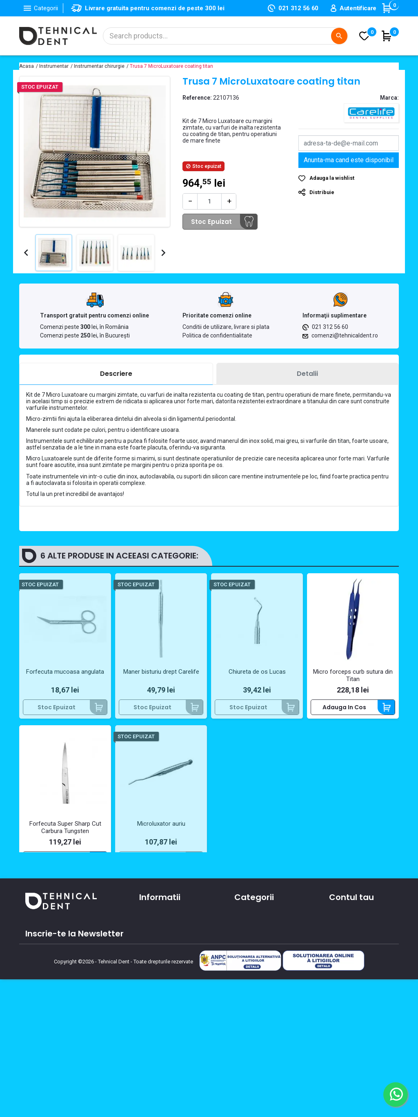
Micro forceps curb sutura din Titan (353, 675)
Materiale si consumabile (269, 952)
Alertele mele (348, 1000)
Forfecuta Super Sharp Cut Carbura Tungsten (65, 827)
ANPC (146, 1020)
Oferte (148, 985)
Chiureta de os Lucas (257, 671)
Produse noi (250, 988)
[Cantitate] (209, 201)
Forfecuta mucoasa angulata (65, 671)
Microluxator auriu (161, 823)
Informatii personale (358, 940)
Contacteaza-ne (163, 973)
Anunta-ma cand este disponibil (349, 160)
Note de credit (349, 964)
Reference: (197, 97)
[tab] (116, 374)
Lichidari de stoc (257, 1000)
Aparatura (248, 940)
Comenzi (342, 952)
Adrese (339, 976)
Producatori (155, 1008)
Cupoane (342, 988)
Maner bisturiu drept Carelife (161, 671)
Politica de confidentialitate (217, 335)
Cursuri (149, 996)
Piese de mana (255, 976)
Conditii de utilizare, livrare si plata (225, 327)
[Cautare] (225, 36)
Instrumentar (253, 964)
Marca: (389, 97)
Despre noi (154, 961)
